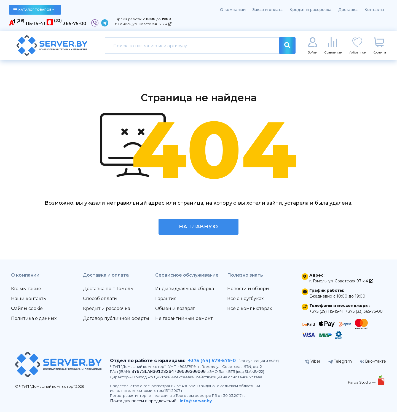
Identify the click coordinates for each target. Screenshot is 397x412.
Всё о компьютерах (249, 308)
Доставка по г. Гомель (108, 288)
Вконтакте (373, 361)
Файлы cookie (27, 308)
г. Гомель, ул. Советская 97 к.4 (143, 24)
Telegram (340, 361)
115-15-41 (35, 23)
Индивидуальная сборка (184, 288)
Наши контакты (29, 298)
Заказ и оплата (268, 9)
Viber (312, 361)
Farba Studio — (362, 382)
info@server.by (196, 400)
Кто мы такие (26, 288)
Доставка (348, 9)
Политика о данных (34, 318)
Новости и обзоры (248, 288)
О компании (233, 9)
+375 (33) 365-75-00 (364, 311)
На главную (198, 227)
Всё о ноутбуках (245, 298)
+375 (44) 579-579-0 (212, 360)
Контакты (374, 9)
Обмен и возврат (175, 308)
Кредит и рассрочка (310, 9)
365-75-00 (74, 23)
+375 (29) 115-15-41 (326, 311)
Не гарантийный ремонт (184, 318)
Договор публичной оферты (116, 318)
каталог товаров (33, 10)
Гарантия (166, 298)
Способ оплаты (100, 298)
